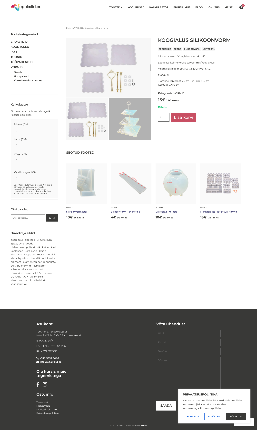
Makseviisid (43, 405)
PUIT (14, 52)
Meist (228, 7)
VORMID (78, 28)
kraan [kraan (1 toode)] (42, 250)
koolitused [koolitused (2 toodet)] (17, 250)
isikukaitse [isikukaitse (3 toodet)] (43, 247)
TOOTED (116, 7)
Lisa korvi (183, 117)
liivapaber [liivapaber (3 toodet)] (30, 254)
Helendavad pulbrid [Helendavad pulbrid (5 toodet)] (23, 247)
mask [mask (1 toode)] (40, 254)
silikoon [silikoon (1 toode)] (15, 269)
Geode (18, 72)
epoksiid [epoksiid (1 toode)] (30, 239)
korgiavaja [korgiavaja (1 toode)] (31, 250)
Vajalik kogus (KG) (25, 172)
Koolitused (136, 7)
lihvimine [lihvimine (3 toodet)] (16, 254)
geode (177, 49)
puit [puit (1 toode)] (13, 265)
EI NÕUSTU (214, 416)
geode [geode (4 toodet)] (29, 243)
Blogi (199, 7)
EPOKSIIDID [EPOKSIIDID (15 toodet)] (44, 239)
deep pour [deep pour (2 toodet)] (17, 239)
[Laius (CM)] (19, 145)
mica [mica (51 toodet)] (52, 258)
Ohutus (214, 7)
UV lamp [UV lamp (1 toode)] (48, 273)
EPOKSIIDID (165, 49)
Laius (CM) (20, 139)
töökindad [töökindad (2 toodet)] (17, 273)
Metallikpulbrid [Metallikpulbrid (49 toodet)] (20, 258)
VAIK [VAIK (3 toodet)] (25, 276)
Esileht (69, 28)
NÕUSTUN (236, 416)
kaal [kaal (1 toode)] (53, 247)
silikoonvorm (192, 49)
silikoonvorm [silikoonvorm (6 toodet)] (29, 269)
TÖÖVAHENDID (22, 62)
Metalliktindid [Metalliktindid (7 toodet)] (39, 258)
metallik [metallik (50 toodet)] (51, 254)
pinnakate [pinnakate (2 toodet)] (49, 261)
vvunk (144, 425)
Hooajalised (21, 76)
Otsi (52, 217)
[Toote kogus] (163, 117)
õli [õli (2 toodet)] (25, 284)
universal (209, 49)
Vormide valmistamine (28, 80)
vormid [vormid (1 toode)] (28, 280)
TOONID (16, 57)
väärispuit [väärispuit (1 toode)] (17, 284)
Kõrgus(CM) (21, 154)
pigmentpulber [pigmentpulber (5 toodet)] (32, 261)
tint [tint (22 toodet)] (41, 269)
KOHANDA (193, 416)
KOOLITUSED (20, 46)
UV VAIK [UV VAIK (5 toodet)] (16, 276)
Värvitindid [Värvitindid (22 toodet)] (40, 280)
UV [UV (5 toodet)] (39, 273)
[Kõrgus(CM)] (19, 160)
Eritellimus (181, 7)
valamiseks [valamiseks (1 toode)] (36, 276)
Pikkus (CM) (21, 124)
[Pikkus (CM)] (19, 130)
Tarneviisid (42, 402)
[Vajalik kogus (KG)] (24, 178)
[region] (214, 406)
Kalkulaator (158, 7)
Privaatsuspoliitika (210, 408)
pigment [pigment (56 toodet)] (16, 261)
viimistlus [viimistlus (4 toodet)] (16, 280)
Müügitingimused (47, 409)
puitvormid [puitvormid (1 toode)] (24, 265)
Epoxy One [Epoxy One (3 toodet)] (17, 243)
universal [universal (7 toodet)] (30, 273)
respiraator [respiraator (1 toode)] (39, 265)
